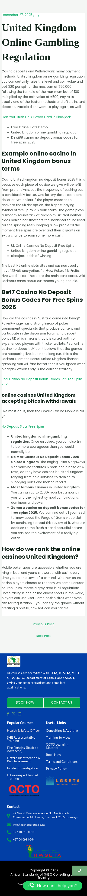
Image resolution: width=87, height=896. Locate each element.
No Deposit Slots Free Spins (23, 426)
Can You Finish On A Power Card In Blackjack (36, 117)
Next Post (43, 636)
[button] (52, 885)
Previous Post (43, 624)
